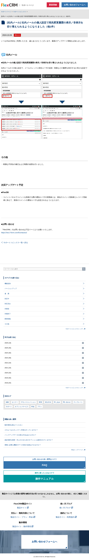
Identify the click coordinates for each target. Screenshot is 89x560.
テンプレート (78, 402)
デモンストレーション (28, 402)
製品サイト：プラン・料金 (23, 517)
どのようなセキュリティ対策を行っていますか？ (21, 430)
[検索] (83, 269)
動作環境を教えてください (14, 425)
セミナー (15, 402)
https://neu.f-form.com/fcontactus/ (14, 233)
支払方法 (48, 402)
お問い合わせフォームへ (75, 5)
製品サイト (23, 508)
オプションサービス (21, 406)
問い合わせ (67, 402)
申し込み (57, 402)
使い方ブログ (66, 508)
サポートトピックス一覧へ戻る (14, 243)
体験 (7, 402)
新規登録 (53, 5)
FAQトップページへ (78, 450)
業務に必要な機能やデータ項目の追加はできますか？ (23, 445)
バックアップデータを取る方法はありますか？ (20, 435)
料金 (32, 406)
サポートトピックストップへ (76, 329)
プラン (39, 406)
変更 (40, 402)
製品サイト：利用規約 (66, 517)
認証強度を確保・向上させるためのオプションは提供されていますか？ (29, 440)
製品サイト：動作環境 (22, 526)
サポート (9, 406)
